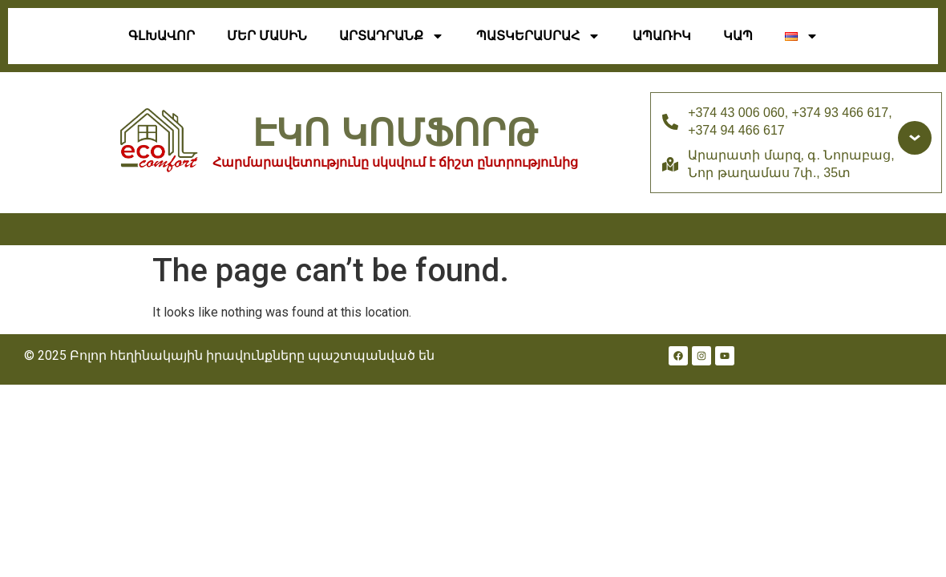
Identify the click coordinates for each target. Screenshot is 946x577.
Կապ (738, 35)
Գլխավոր (161, 35)
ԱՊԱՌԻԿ (662, 35)
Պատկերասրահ (538, 36)
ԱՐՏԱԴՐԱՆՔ (391, 36)
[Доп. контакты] (915, 138)
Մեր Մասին (267, 35)
